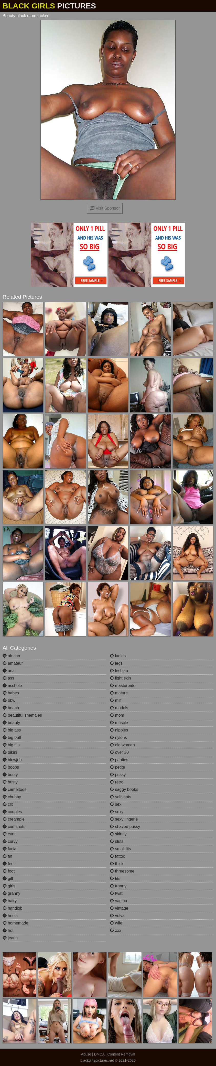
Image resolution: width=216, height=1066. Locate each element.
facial (10, 849)
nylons (118, 737)
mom (117, 715)
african (11, 656)
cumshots (14, 826)
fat (7, 856)
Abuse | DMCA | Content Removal (108, 1054)
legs (116, 663)
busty (10, 782)
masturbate (122, 685)
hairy (10, 901)
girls (9, 886)
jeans (10, 938)
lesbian (119, 671)
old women (122, 745)
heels (10, 915)
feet (9, 864)
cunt (9, 834)
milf (115, 700)
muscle (119, 722)
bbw (9, 700)
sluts (116, 841)
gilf (8, 878)
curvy (10, 841)
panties (119, 760)
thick (116, 864)
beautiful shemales (22, 715)
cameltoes (14, 789)
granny (11, 893)
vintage (119, 908)
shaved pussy (125, 826)
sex (115, 804)
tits (115, 878)
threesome (122, 871)
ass (8, 678)
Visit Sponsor (105, 208)
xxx (115, 930)
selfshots (120, 797)
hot (8, 930)
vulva (117, 915)
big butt (12, 737)
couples (12, 812)
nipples (119, 730)
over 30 (119, 752)
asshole (12, 685)
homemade (15, 923)
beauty (11, 722)
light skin (120, 678)
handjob (12, 908)
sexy (116, 812)
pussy (118, 774)
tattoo (117, 856)
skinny (118, 834)
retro (116, 782)
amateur (13, 663)
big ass (12, 730)
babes (11, 693)
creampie (14, 819)
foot (9, 871)
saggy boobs (124, 789)
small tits (120, 849)
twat (116, 893)
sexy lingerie (124, 819)
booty (10, 774)
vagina (118, 901)
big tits (11, 745)
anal (9, 671)
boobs (11, 767)
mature (119, 693)
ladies (118, 656)
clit (8, 804)
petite (117, 767)
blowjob (12, 760)
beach (11, 708)
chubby (12, 797)
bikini (10, 752)
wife (116, 923)
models (119, 708)
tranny (118, 886)
